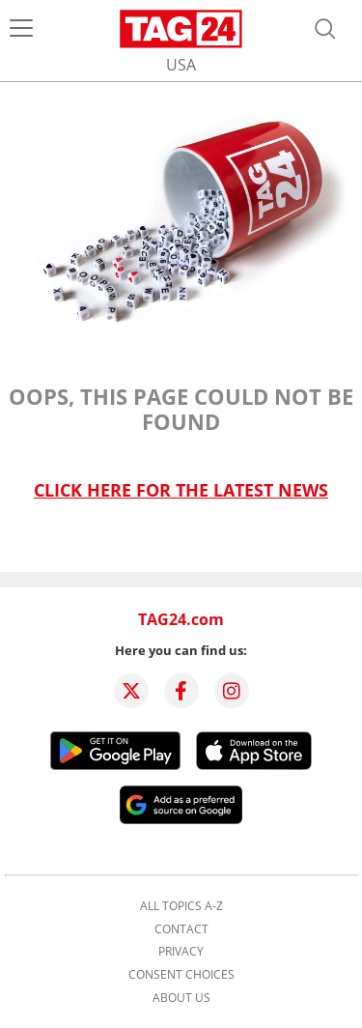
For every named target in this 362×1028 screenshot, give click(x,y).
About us (181, 998)
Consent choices (181, 975)
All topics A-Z (181, 906)
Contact (181, 929)
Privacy (181, 951)
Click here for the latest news (181, 490)
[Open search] (325, 29)
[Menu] (21, 29)
